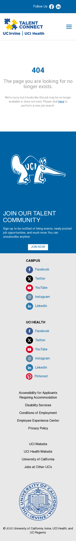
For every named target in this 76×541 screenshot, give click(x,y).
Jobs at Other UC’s (38, 467)
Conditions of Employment (38, 413)
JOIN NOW (38, 247)
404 (38, 70)
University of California (38, 459)
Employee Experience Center (38, 420)
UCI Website (38, 444)
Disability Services (38, 405)
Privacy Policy (38, 428)
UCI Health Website (38, 451)
